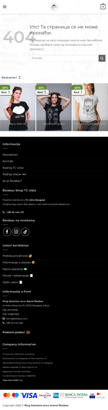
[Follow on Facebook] (7, 232)
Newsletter (10, 154)
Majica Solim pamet (54, 123)
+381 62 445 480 (14, 322)
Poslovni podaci (16, 332)
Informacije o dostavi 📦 (19, 262)
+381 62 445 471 (15, 212)
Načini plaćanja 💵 (15, 269)
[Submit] (102, 58)
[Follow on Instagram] (16, 232)
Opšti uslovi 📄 (13, 282)
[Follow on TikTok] (25, 232)
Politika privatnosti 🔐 (17, 255)
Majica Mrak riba (18, 123)
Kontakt (8, 161)
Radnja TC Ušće (13, 167)
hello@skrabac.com (17, 318)
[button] (5, 7)
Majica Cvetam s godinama (90, 123)
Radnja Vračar (12, 174)
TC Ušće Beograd (35, 200)
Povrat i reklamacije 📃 (18, 275)
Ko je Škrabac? (12, 181)
